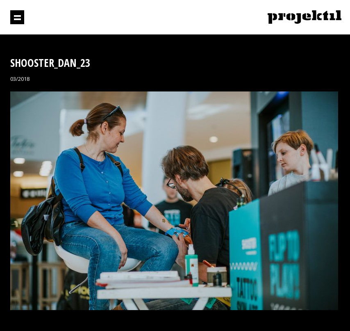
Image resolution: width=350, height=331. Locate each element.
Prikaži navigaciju (17, 17)
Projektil (304, 17)
